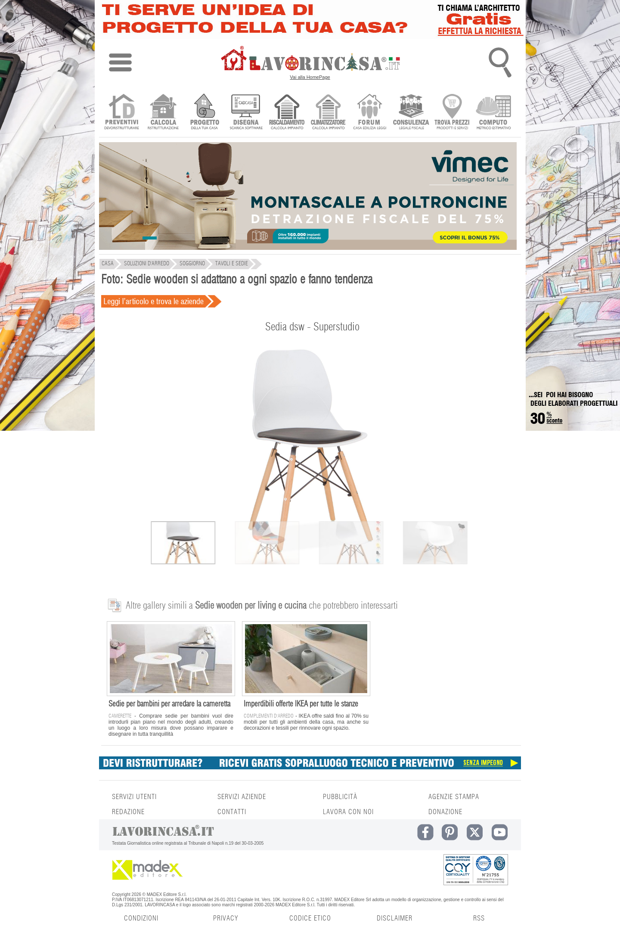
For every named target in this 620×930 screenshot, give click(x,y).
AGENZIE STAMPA (453, 796)
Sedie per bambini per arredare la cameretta (169, 704)
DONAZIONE (445, 812)
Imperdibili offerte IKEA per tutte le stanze (301, 704)
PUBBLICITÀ (340, 796)
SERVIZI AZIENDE (241, 796)
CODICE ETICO (310, 918)
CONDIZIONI (141, 918)
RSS (479, 918)
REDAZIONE (128, 812)
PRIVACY (225, 918)
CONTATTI (231, 812)
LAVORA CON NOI (348, 812)
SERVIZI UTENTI (134, 796)
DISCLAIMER (394, 918)
